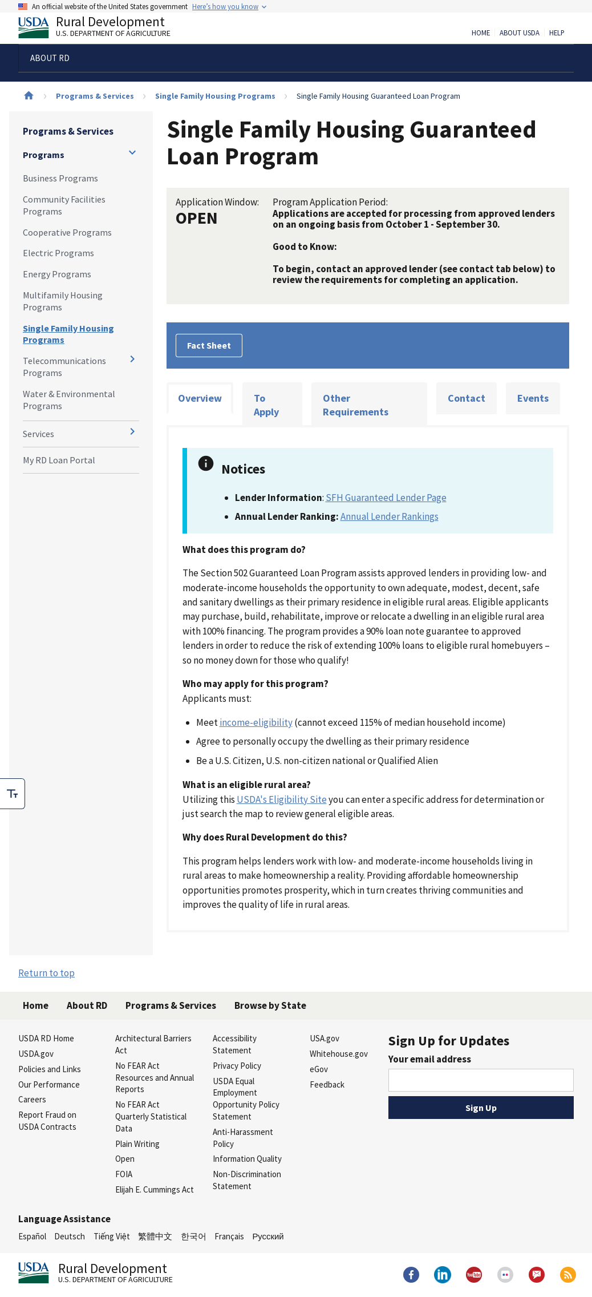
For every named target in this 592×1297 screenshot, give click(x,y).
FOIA (123, 1174)
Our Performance (49, 1084)
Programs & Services (95, 96)
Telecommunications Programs (64, 366)
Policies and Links (49, 1069)
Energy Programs (57, 274)
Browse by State (270, 1005)
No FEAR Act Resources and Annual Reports (154, 1077)
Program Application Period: (330, 202)
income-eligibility (256, 722)
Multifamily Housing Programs (63, 301)
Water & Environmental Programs (69, 399)
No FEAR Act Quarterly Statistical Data (150, 1116)
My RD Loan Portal (59, 460)
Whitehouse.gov (339, 1053)
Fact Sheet (209, 345)
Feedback (327, 1084)
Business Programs (60, 178)
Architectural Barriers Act (153, 1044)
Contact (466, 398)
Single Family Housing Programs (215, 96)
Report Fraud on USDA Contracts (47, 1120)
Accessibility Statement (235, 1044)
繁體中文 (155, 1236)
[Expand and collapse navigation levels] (132, 152)
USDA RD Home (46, 1038)
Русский (267, 1236)
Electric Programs (58, 252)
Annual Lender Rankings (389, 516)
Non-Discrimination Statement (247, 1180)
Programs (43, 154)
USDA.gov (36, 1053)
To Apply (266, 404)
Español (32, 1236)
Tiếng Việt (112, 1236)
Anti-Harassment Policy (243, 1137)
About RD (87, 1005)
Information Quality (247, 1158)
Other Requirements (355, 404)
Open (125, 1158)
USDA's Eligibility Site (282, 799)
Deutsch (69, 1236)
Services (38, 433)
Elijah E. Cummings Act (154, 1189)
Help (557, 33)
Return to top (46, 973)
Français (229, 1236)
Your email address (429, 1059)
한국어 (193, 1236)
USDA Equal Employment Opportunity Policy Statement (246, 1099)
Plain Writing (137, 1143)
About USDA (520, 33)
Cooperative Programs (67, 232)
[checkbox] (12, 793)
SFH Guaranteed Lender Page (386, 497)
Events (533, 398)
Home (481, 33)
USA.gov (324, 1038)
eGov (319, 1069)
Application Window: (217, 202)
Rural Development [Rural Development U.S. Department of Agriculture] (103, 29)
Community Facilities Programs (64, 205)
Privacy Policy (237, 1065)
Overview (200, 398)
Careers (32, 1099)
